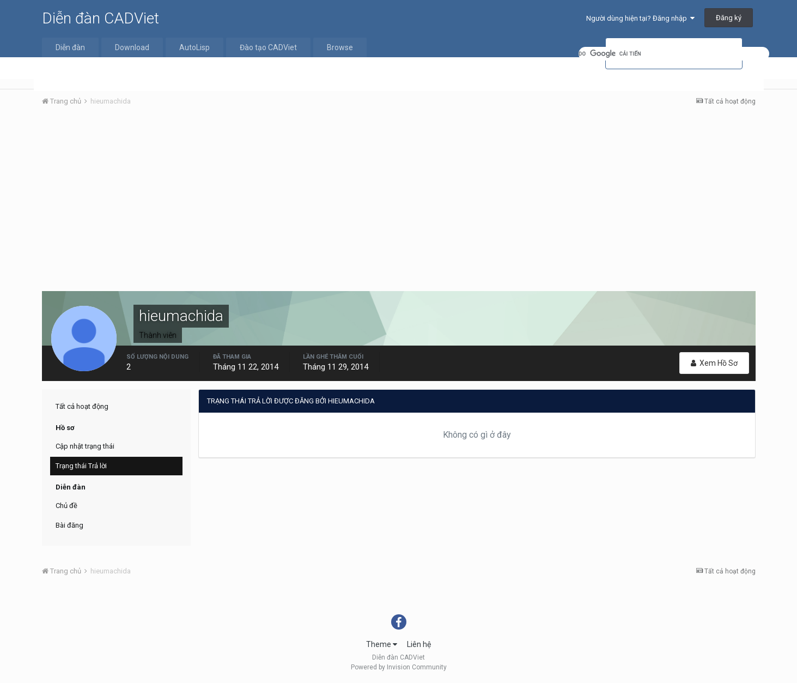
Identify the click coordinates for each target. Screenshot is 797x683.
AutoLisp (194, 47)
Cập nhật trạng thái (85, 446)
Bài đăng (69, 525)
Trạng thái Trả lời (81, 466)
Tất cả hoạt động (82, 406)
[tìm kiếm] (674, 54)
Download (132, 47)
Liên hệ (419, 644)
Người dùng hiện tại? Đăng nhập (640, 18)
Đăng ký (728, 18)
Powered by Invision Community (399, 667)
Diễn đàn (70, 47)
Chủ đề (66, 505)
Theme (381, 644)
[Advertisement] (399, 196)
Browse (340, 47)
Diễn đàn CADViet (100, 18)
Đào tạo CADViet (268, 47)
